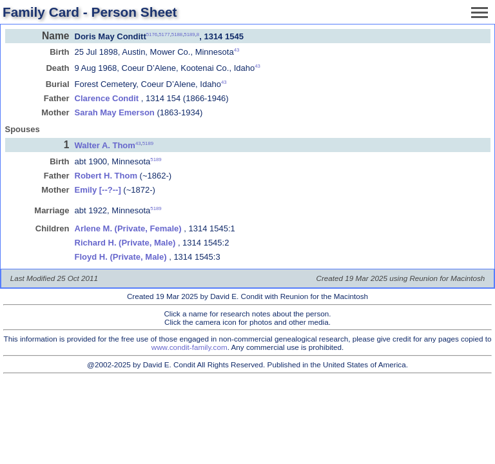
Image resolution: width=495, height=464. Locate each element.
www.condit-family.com (189, 347)
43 (237, 50)
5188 (176, 34)
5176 (151, 34)
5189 (189, 34)
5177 (164, 34)
